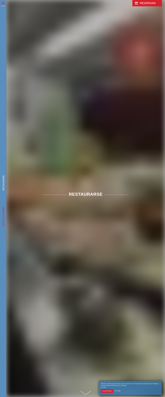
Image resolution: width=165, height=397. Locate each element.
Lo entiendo (107, 391)
